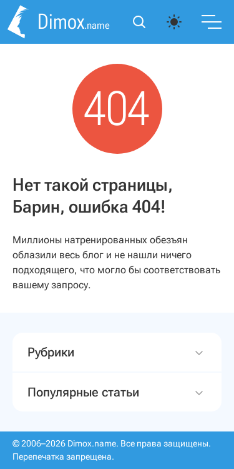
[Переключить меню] (212, 22)
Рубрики (117, 352)
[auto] (174, 21)
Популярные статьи (117, 392)
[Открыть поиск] (139, 21)
